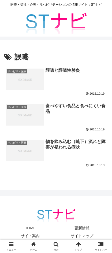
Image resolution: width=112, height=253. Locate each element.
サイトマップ (82, 236)
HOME (30, 228)
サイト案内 (30, 236)
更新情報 (81, 228)
